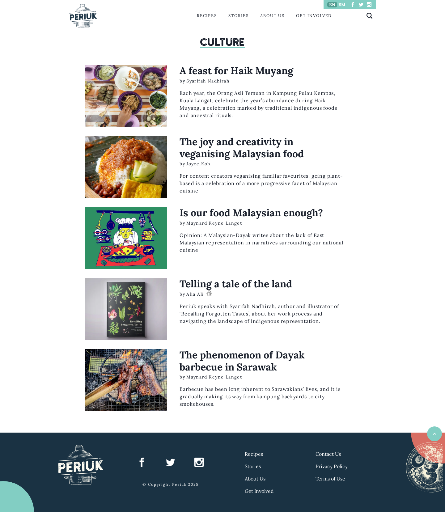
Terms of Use (330, 479)
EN (332, 4)
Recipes (207, 15)
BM (341, 4)
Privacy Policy (332, 466)
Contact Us (328, 454)
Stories (238, 15)
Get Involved (314, 15)
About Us (272, 15)
